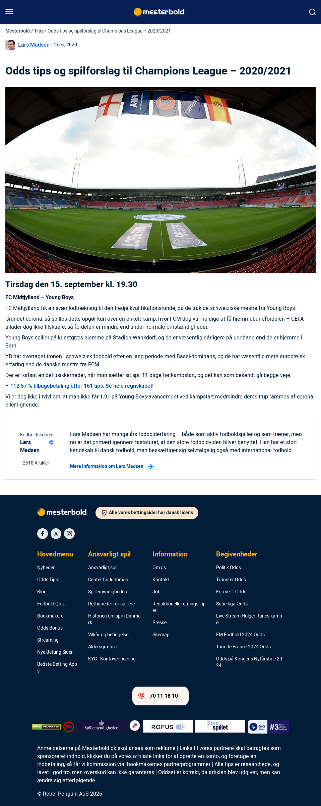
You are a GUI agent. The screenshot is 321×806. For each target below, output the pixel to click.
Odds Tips (47, 580)
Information (169, 554)
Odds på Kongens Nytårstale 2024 (249, 662)
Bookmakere (50, 616)
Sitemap (161, 635)
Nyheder (46, 568)
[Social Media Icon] (42, 533)
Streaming (48, 640)
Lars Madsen (34, 45)
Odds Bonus (50, 628)
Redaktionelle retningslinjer (178, 607)
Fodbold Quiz (51, 604)
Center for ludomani (108, 580)
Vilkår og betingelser (109, 635)
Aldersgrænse (102, 647)
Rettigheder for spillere (111, 604)
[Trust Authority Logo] (102, 727)
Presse (159, 623)
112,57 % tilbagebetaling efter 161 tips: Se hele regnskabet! (81, 386)
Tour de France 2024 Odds (243, 647)
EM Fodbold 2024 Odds (240, 635)
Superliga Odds (232, 604)
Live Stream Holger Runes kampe (249, 619)
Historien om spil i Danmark (114, 619)
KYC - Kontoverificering (112, 659)
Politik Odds (228, 568)
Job (156, 592)
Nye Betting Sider (55, 652)
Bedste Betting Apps (57, 668)
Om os (159, 568)
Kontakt (160, 580)
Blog (42, 592)
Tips (39, 31)
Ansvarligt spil (109, 554)
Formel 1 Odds (231, 592)
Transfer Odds (231, 580)
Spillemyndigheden (107, 592)
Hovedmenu (55, 554)
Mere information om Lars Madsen (111, 467)
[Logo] (66, 513)
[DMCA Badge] (46, 727)
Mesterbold (17, 31)
